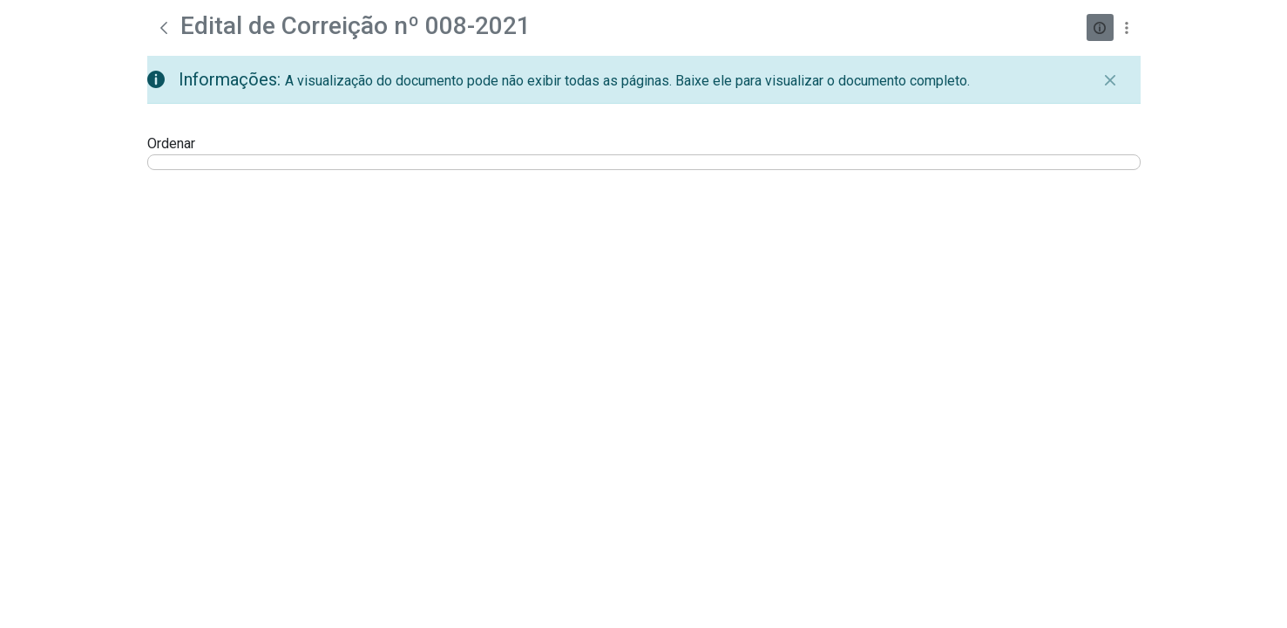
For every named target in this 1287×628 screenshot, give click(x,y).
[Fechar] (1110, 80)
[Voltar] (163, 27)
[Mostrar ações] (1127, 27)
